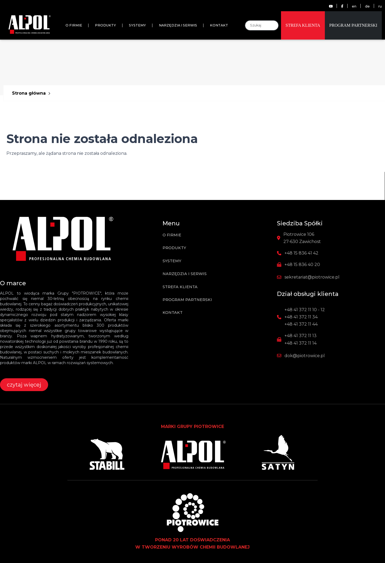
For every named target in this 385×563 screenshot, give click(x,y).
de (367, 6)
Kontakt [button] (219, 25)
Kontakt (173, 312)
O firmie (74, 25)
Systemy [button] (137, 25)
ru (380, 6)
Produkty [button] (105, 25)
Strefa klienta (303, 25)
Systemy (172, 261)
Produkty (174, 247)
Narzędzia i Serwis (185, 273)
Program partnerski (353, 25)
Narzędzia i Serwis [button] (178, 25)
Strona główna (29, 93)
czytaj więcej (24, 384)
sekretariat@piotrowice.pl (312, 277)
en (354, 6)
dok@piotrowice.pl (304, 355)
